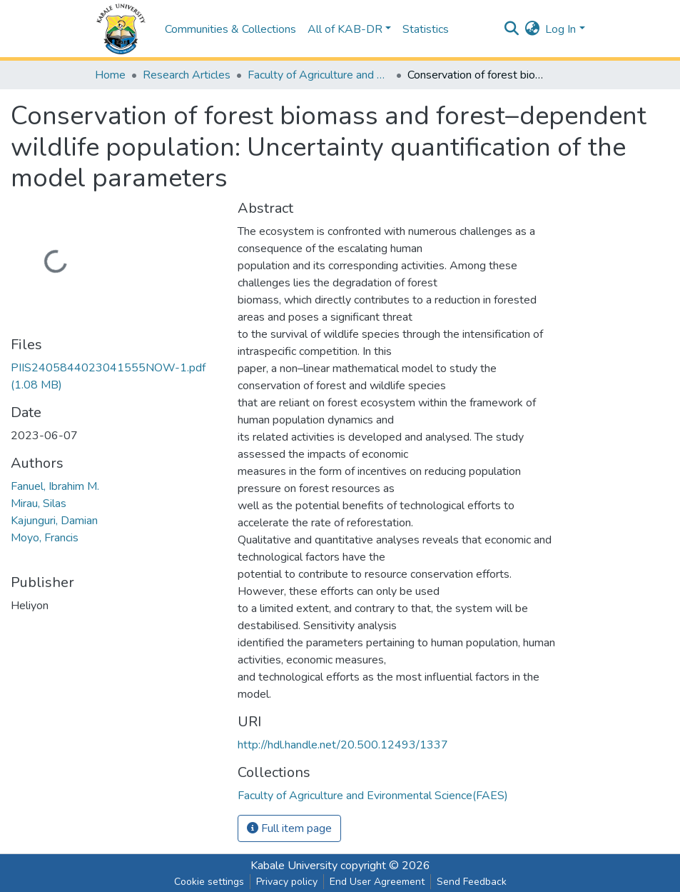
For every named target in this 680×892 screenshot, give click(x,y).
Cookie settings (209, 881)
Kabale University (294, 865)
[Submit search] (511, 29)
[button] (532, 29)
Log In (560, 29)
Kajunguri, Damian (54, 520)
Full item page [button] (289, 828)
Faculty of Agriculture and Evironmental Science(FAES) (319, 75)
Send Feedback (472, 881)
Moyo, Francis (44, 538)
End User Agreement (377, 881)
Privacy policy (287, 881)
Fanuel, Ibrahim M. (55, 486)
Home (110, 75)
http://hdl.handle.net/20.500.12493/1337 (343, 745)
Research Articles (186, 75)
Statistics (425, 29)
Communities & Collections (230, 29)
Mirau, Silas (38, 503)
